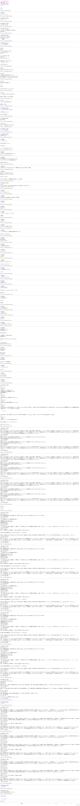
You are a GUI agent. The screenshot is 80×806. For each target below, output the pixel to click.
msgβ (21, 803)
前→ (5, 798)
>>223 (2, 184)
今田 (3, 322)
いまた (3, 123)
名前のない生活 (5, 35)
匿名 (3, 12)
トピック (2, 801)
